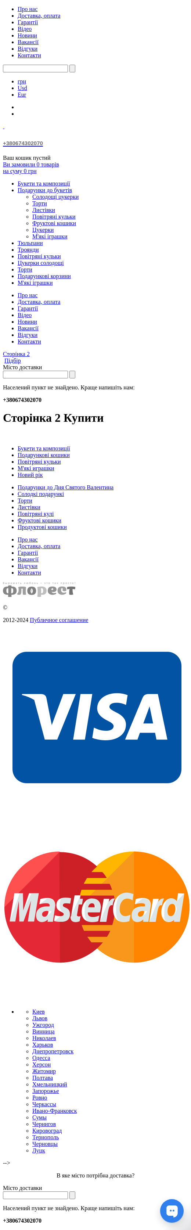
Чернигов (44, 1124)
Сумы (39, 1117)
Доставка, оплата (39, 15)
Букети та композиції (44, 183)
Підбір (12, 360)
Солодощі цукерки (55, 197)
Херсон (41, 1064)
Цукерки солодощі (41, 263)
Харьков (42, 1045)
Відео (25, 29)
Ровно (39, 1097)
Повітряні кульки (54, 216)
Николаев (44, 1038)
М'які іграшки (49, 236)
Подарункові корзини (44, 276)
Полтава (42, 1078)
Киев (38, 1011)
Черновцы (45, 1144)
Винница (43, 1031)
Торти (39, 203)
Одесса (41, 1058)
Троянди (28, 250)
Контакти (29, 55)
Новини (27, 35)
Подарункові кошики (44, 455)
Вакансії (28, 42)
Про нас (27, 9)
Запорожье (45, 1091)
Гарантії (28, 22)
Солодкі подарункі (41, 494)
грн (22, 81)
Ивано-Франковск (54, 1111)
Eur (22, 94)
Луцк (38, 1150)
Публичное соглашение (59, 620)
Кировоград (47, 1131)
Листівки (43, 210)
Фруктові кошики (54, 223)
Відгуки (27, 49)
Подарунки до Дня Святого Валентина (65, 487)
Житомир (44, 1071)
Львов (39, 1018)
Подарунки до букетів (45, 190)
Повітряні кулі (36, 514)
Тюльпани (30, 243)
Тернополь (45, 1137)
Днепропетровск (52, 1051)
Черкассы (44, 1104)
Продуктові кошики (42, 527)
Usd (22, 88)
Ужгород (43, 1025)
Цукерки (43, 230)
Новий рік (30, 475)
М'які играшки (36, 468)
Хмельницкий (49, 1084)
